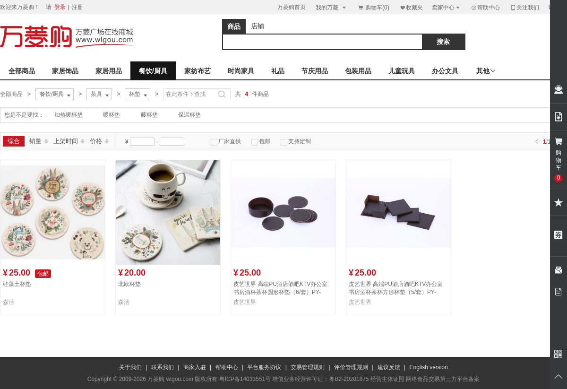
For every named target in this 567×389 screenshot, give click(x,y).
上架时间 (69, 141)
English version (429, 367)
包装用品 (358, 71)
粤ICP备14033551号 (245, 379)
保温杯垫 (189, 115)
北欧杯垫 (129, 284)
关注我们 (524, 7)
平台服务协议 (264, 367)
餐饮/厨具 (153, 71)
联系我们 (162, 367)
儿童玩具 (401, 71)
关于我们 (130, 367)
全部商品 (22, 71)
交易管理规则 (308, 367)
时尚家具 (241, 71)
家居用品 (108, 71)
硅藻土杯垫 (17, 284)
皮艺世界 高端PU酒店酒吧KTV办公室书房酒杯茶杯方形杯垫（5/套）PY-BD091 (396, 292)
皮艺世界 (244, 302)
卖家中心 (446, 7)
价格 (99, 141)
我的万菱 (331, 7)
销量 (39, 141)
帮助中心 (485, 7)
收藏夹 (411, 7)
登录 (60, 7)
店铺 (257, 26)
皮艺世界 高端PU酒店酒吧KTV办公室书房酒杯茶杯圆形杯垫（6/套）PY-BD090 (280, 292)
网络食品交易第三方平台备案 (443, 379)
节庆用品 (314, 71)
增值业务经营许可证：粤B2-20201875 (320, 379)
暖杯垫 (111, 115)
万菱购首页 (291, 7)
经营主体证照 (387, 379)
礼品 (277, 71)
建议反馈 (389, 367)
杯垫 (139, 94)
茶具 (101, 94)
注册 (77, 7)
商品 (234, 26)
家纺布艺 (197, 71)
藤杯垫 (149, 115)
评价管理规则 (351, 367)
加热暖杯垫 (68, 115)
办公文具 (445, 71)
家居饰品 (65, 71)
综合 (14, 141)
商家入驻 (194, 367)
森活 (8, 302)
